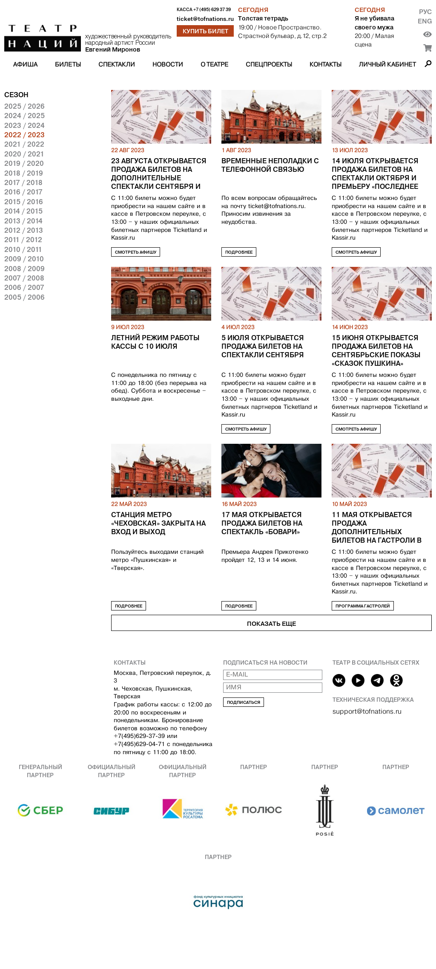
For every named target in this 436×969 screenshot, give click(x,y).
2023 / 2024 (24, 125)
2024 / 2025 (24, 115)
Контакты (325, 64)
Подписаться (243, 702)
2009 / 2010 (24, 259)
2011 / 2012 (23, 239)
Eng (425, 21)
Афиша (25, 64)
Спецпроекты (269, 64)
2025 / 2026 (24, 106)
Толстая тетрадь (263, 18)
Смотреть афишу (135, 252)
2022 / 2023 (24, 134)
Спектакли (116, 64)
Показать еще (271, 624)
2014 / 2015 (23, 211)
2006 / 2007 (24, 287)
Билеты (68, 64)
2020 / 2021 (24, 154)
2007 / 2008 (24, 278)
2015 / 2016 (23, 201)
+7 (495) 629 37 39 (212, 9)
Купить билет (205, 31)
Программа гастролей (363, 606)
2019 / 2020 (24, 163)
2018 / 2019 (23, 173)
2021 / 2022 (24, 144)
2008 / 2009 (24, 268)
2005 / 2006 (24, 297)
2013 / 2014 (23, 221)
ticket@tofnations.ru (205, 19)
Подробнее (238, 252)
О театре (214, 64)
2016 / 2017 (23, 192)
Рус (425, 12)
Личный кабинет (387, 64)
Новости (167, 64)
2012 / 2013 (23, 230)
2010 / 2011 (23, 249)
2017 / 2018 (23, 182)
